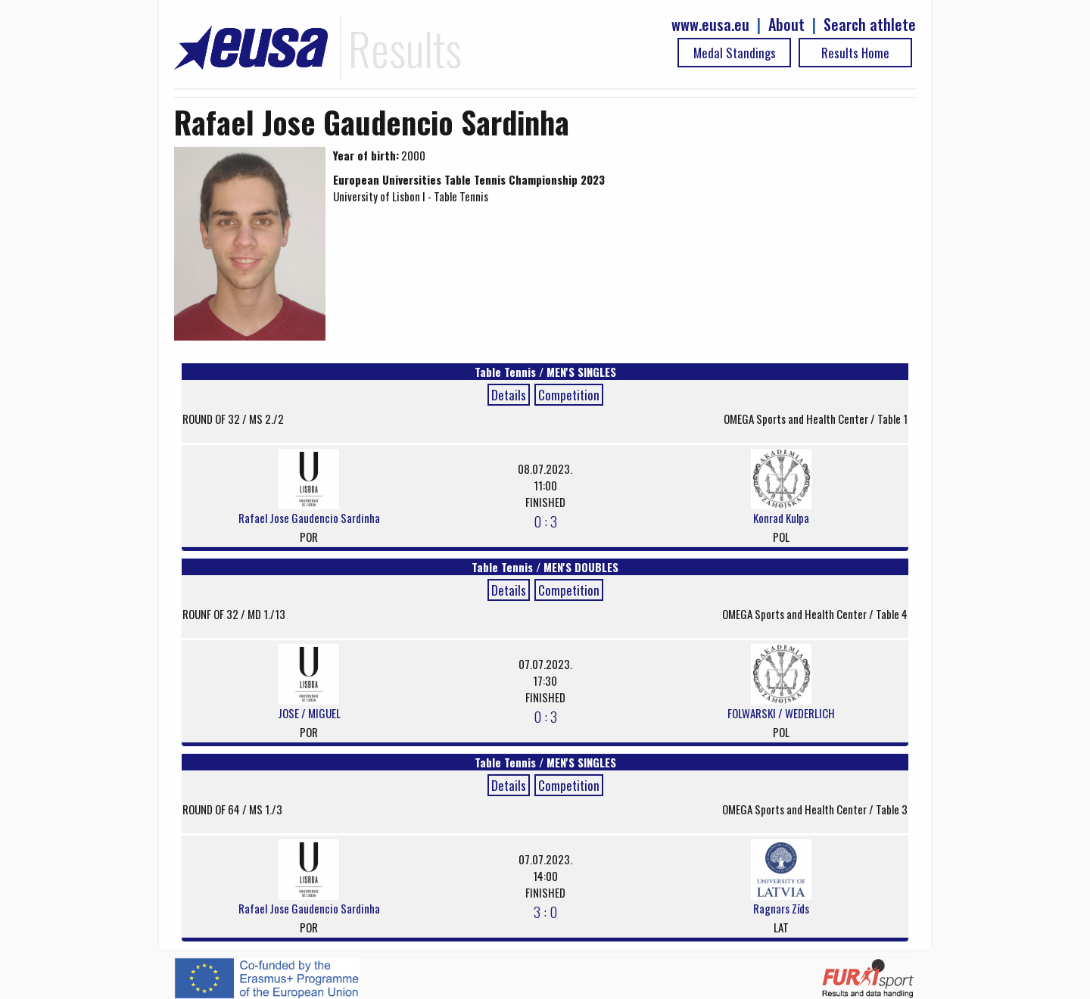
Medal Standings (734, 52)
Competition (569, 394)
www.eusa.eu (710, 24)
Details (508, 394)
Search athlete (870, 24)
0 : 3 (545, 520)
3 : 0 (545, 911)
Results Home (855, 52)
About (786, 24)
